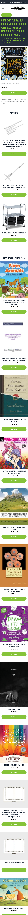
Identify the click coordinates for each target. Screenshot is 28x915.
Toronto (4, 2)
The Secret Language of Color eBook (14, 765)
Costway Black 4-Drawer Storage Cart (14, 233)
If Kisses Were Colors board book (14, 908)
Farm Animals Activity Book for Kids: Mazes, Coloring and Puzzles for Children (14, 302)
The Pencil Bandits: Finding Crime (14, 862)
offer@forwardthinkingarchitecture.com (17, 2)
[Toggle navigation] (3, 8)
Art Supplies (11, 84)
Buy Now (14, 93)
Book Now (6, 15)
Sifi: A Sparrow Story (14, 709)
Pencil (17, 84)
